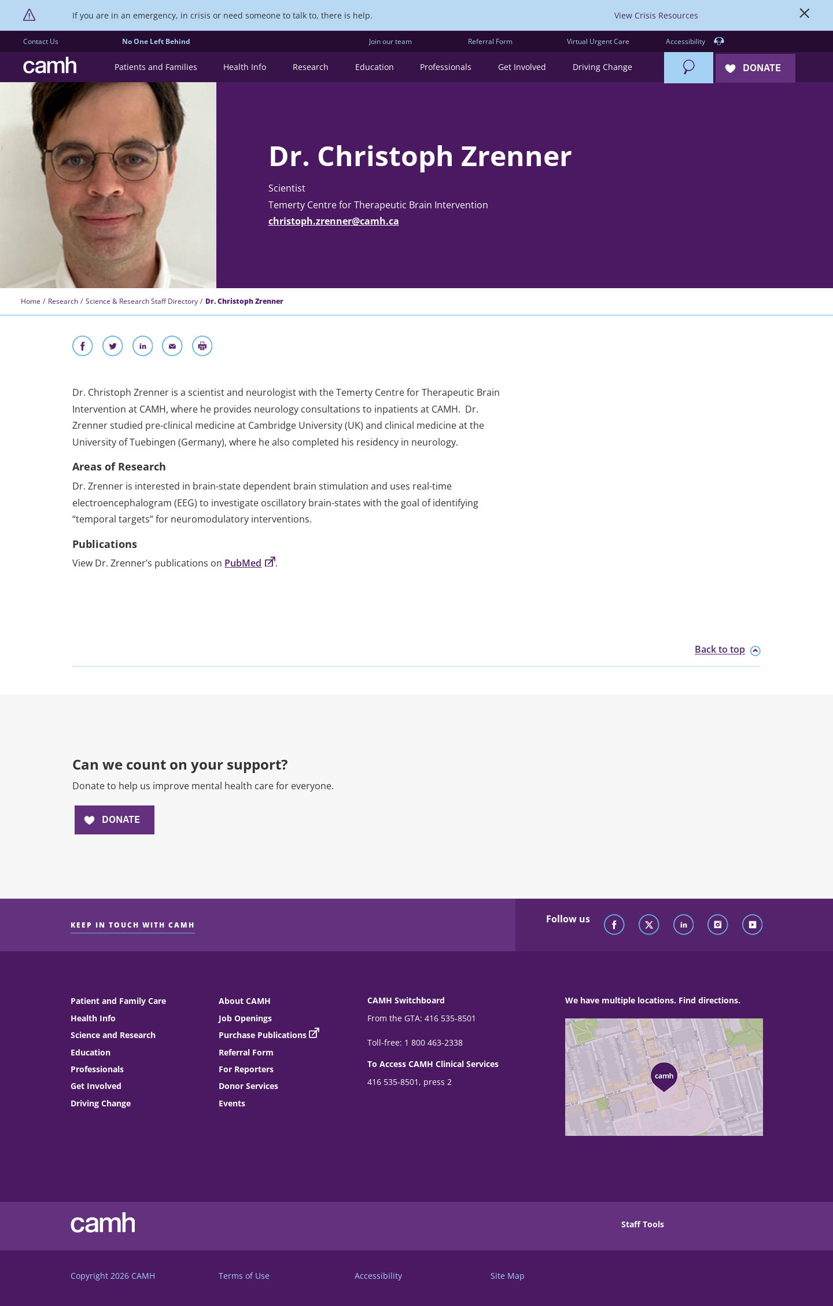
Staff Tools (642, 1224)
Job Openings (245, 1018)
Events (232, 1103)
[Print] (202, 348)
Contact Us (40, 41)
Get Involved (96, 1085)
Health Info (93, 1018)
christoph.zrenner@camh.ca (333, 221)
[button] (156, 67)
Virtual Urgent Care (598, 41)
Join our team (390, 41)
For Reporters (246, 1069)
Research (63, 301)
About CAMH (245, 1000)
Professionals (97, 1069)
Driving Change (101, 1103)
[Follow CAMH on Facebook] (614, 925)
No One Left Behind (156, 41)
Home (30, 301)
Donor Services (248, 1085)
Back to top (728, 649)
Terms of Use (244, 1275)
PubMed (249, 563)
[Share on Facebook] (82, 348)
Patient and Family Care (118, 1000)
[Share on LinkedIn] (142, 348)
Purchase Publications (263, 1034)
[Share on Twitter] (112, 348)
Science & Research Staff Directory (142, 301)
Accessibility (695, 41)
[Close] (804, 15)
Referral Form (490, 41)
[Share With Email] (172, 348)
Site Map (508, 1275)
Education (90, 1052)
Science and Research (113, 1034)
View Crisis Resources (656, 15)
